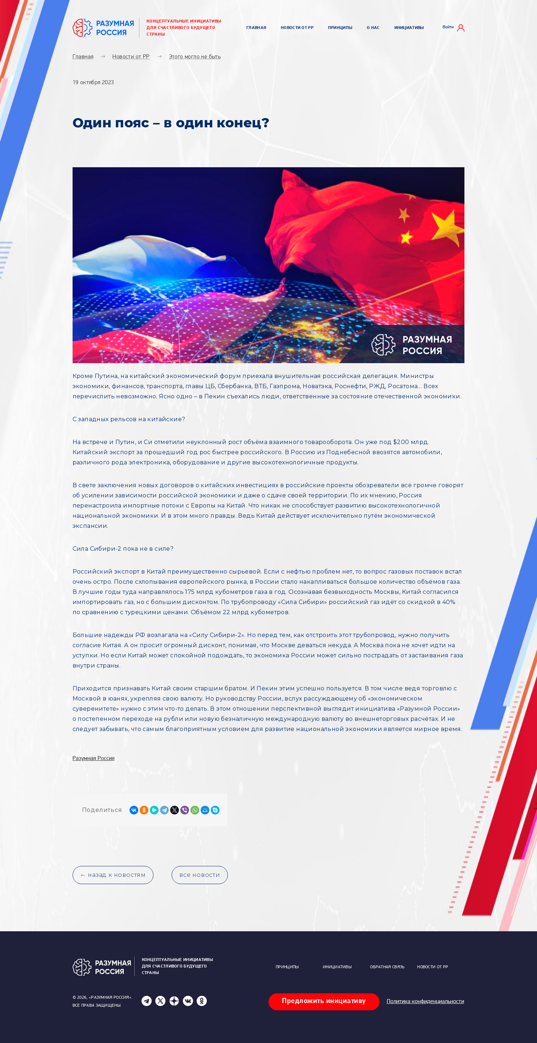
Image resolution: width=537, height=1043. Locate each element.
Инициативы (409, 28)
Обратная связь (387, 967)
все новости (199, 874)
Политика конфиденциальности (425, 1002)
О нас (373, 28)
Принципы (340, 28)
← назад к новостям (113, 874)
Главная (256, 28)
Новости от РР (297, 28)
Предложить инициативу (324, 1001)
